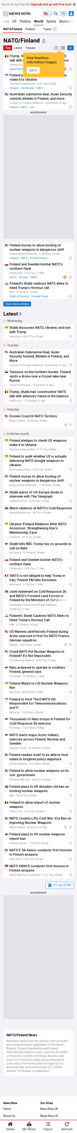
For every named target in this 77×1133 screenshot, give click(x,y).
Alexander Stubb (19, 69)
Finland (30, 29)
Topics (48, 1129)
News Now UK (49, 1109)
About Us (9, 1116)
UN (32, 107)
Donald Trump (40, 296)
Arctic (13, 277)
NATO (40, 88)
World (38, 21)
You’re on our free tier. (36, 4)
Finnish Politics (39, 258)
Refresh (67, 1129)
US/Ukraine (27, 88)
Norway (23, 277)
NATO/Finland (12, 29)
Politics (25, 21)
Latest (18, 48)
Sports (51, 21)
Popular (31, 48)
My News (29, 1129)
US (14, 21)
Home (7, 1109)
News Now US (49, 1116)
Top (7, 48)
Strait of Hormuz (19, 296)
